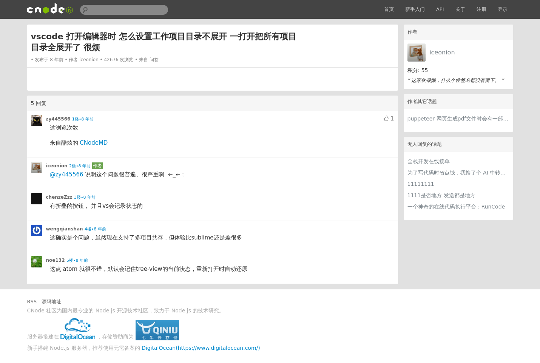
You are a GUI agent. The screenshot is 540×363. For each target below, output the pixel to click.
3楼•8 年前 (85, 197)
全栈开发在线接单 (428, 161)
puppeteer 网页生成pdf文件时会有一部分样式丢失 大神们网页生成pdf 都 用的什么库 (458, 119)
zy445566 (58, 119)
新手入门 (415, 9)
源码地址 (51, 301)
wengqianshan (64, 229)
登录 (503, 9)
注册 (481, 9)
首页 (389, 9)
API (440, 9)
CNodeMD (94, 142)
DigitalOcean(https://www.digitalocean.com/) (201, 348)
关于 (460, 9)
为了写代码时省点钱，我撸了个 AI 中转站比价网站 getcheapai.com (458, 173)
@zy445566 (66, 174)
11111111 (420, 184)
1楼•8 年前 (83, 119)
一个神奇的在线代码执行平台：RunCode (456, 207)
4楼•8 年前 (95, 229)
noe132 (55, 260)
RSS (32, 301)
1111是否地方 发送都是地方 (441, 195)
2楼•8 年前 (80, 166)
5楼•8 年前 (77, 260)
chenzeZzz (59, 197)
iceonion (442, 52)
